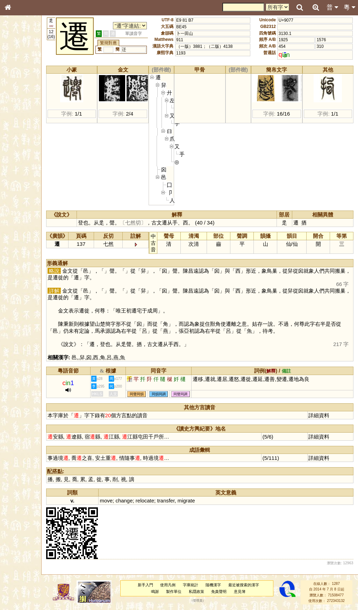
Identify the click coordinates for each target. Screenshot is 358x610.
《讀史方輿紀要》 (25, 225)
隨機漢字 (221, 585)
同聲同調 (200, 394)
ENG (31, 77)
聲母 (14, 187)
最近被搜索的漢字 (252, 585)
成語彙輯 (17, 232)
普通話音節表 (21, 193)
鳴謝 (163, 591)
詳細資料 (322, 415)
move (125, 501)
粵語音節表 (19, 139)
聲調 (33, 187)
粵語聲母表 (19, 145)
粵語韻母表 (19, 152)
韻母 (24, 187)
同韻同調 (178, 394)
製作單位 (182, 591)
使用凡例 (176, 585)
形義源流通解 (21, 120)
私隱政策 (205, 591)
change (142, 501)
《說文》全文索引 (25, 219)
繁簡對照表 (19, 239)
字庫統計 (199, 585)
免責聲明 (227, 591)
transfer (185, 501)
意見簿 (248, 591)
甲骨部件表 (19, 106)
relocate (164, 501)
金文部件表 (19, 113)
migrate (205, 501)
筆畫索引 (17, 100)
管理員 (206, 601)
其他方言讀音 (21, 200)
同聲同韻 (156, 394)
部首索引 (17, 93)
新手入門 (154, 585)
